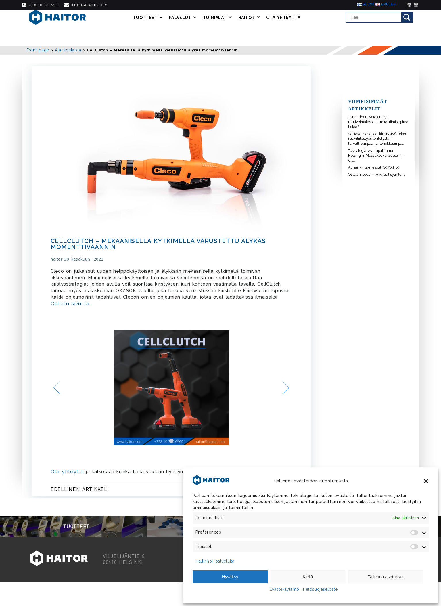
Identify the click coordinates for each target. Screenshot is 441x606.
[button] (426, 481)
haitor (58, 263)
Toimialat (226, 28)
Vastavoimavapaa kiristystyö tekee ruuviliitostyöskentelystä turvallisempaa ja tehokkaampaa (377, 139)
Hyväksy (230, 576)
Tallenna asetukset (386, 576)
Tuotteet (157, 28)
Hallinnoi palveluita (214, 561)
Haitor (258, 28)
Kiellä (308, 576)
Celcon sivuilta (95, 308)
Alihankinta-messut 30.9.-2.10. (374, 167)
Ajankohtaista (68, 50)
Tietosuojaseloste (320, 589)
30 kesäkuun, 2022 (85, 263)
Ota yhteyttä (292, 28)
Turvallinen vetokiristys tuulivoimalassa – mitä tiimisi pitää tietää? (378, 122)
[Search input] (382, 28)
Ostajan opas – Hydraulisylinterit (376, 174)
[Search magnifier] (414, 28)
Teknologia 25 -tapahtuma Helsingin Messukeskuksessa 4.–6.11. (376, 155)
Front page (37, 50)
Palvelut (192, 28)
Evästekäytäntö (284, 589)
